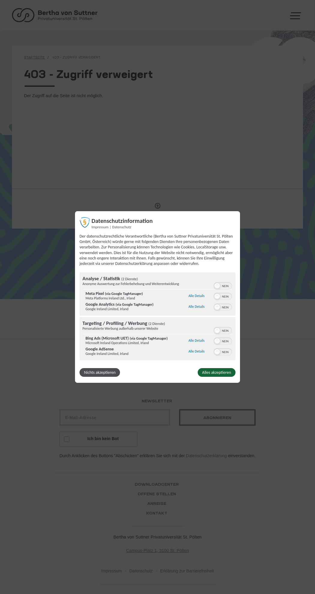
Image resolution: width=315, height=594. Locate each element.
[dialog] (157, 297)
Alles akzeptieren (216, 372)
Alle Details (196, 296)
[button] (217, 286)
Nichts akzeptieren (100, 372)
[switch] (222, 285)
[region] (158, 317)
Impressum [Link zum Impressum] (100, 227)
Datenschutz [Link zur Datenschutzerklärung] (121, 227)
